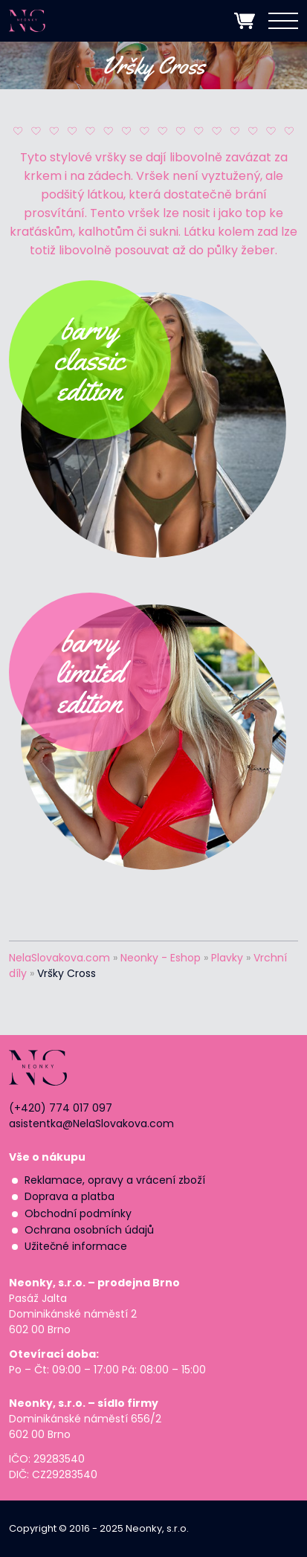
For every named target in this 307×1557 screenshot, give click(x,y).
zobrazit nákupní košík (244, 21)
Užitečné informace (76, 1246)
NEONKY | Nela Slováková (41, 21)
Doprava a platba (69, 1196)
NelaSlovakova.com (59, 957)
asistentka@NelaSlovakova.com (91, 1123)
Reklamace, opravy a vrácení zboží (115, 1180)
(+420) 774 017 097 (60, 1107)
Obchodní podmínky (78, 1213)
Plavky (227, 957)
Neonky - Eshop (160, 957)
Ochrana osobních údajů (89, 1229)
